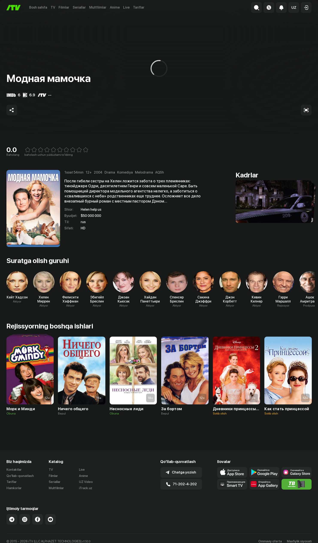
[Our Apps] (232, 484)
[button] (293, 7)
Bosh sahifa (38, 7)
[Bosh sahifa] (13, 7)
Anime (115, 7)
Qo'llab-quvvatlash (20, 476)
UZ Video (86, 482)
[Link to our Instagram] (24, 519)
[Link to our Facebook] (37, 519)
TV (53, 7)
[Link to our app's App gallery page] (264, 484)
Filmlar (64, 7)
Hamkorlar (14, 488)
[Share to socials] (11, 110)
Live (126, 7)
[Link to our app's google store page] (264, 472)
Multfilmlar (97, 7)
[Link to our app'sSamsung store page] (297, 472)
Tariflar (138, 7)
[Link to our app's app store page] (232, 472)
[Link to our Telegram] (11, 519)
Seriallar (79, 7)
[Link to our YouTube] (50, 519)
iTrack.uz (85, 488)
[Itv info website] (297, 484)
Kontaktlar (14, 470)
